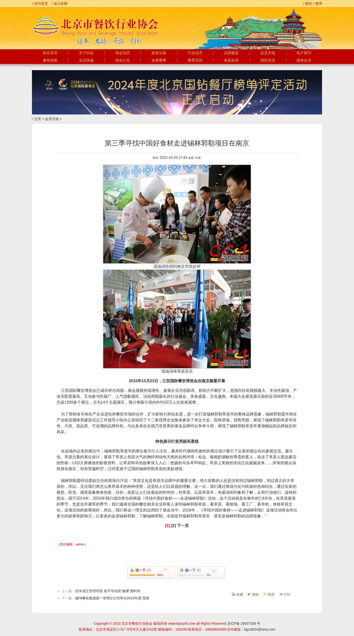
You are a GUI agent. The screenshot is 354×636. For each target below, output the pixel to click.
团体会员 (303, 60)
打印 (286, 594)
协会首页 (50, 53)
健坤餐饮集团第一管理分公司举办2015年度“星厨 (112, 598)
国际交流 (267, 60)
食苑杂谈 (231, 60)
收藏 (239, 594)
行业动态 (195, 53)
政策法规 (158, 53)
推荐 (271, 594)
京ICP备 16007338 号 (243, 623)
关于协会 (86, 53)
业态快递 (86, 60)
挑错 (255, 594)
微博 (317, 3)
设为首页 (40, 3)
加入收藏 (59, 3)
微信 (307, 3)
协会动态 (122, 53)
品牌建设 (231, 53)
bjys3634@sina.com (259, 629)
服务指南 (50, 60)
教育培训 (195, 60)
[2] (173, 526)
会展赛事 (158, 60)
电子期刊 (303, 53)
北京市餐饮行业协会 (95, 26)
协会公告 (122, 60)
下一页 (183, 526)
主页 (37, 119)
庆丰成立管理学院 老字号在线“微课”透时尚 (107, 591)
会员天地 (267, 53)
